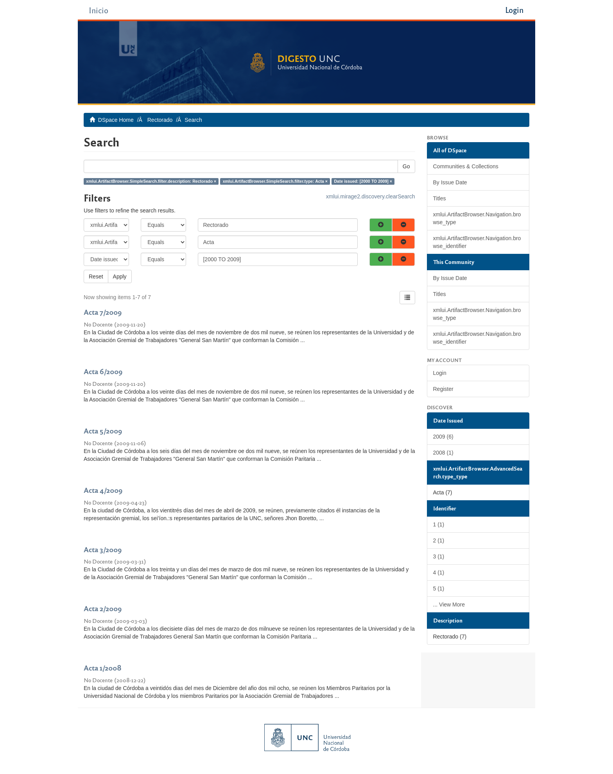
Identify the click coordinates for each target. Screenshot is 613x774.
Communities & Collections (465, 166)
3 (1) (439, 556)
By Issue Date (450, 182)
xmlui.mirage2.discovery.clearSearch (370, 196)
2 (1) (439, 540)
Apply (120, 276)
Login (439, 373)
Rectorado (160, 120)
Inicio (98, 10)
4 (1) (439, 572)
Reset (96, 276)
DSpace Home (116, 120)
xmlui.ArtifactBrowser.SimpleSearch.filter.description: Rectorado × (151, 181)
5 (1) (439, 588)
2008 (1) (443, 452)
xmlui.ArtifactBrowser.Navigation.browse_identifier (477, 242)
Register (443, 389)
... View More (449, 604)
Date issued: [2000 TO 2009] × (363, 181)
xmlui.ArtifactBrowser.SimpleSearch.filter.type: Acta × (275, 181)
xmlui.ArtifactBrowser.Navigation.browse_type (477, 218)
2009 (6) (443, 436)
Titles (439, 198)
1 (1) (439, 524)
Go (406, 166)
